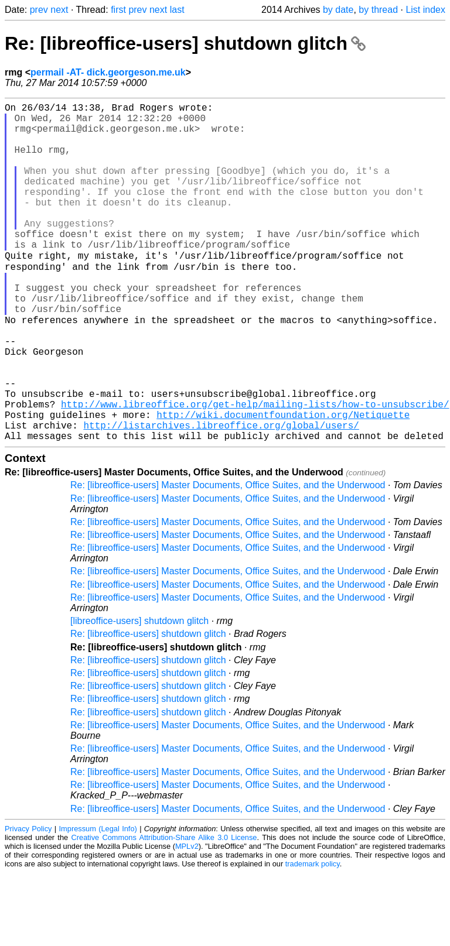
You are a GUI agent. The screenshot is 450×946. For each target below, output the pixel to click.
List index (425, 10)
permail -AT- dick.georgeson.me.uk (108, 72)
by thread (378, 10)
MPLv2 (187, 919)
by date (338, 10)
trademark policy (312, 937)
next (59, 10)
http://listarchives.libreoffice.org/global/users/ (221, 495)
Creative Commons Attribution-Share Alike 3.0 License (164, 910)
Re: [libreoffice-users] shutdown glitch (185, 43)
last (177, 10)
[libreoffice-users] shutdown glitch (139, 694)
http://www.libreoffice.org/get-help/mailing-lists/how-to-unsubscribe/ (255, 470)
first (118, 10)
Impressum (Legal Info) (98, 901)
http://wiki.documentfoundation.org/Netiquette (283, 483)
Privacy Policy (28, 901)
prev (39, 10)
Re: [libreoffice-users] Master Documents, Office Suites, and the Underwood (227, 558)
